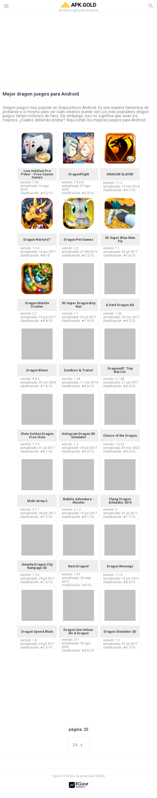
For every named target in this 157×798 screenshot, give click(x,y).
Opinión (57, 776)
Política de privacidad (79, 776)
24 (78, 745)
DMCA (100, 776)
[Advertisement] (78, 49)
